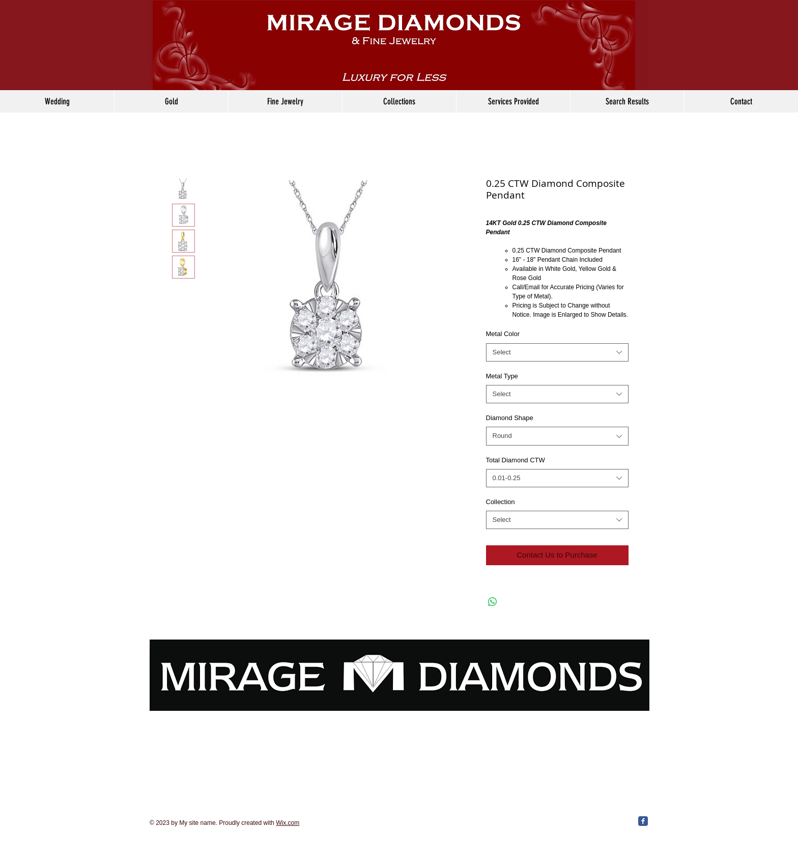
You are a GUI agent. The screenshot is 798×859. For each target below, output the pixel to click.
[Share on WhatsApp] (493, 602)
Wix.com (287, 822)
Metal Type (502, 376)
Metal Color (503, 334)
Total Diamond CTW (515, 460)
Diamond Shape (509, 418)
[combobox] (557, 352)
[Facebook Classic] (643, 821)
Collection (500, 502)
